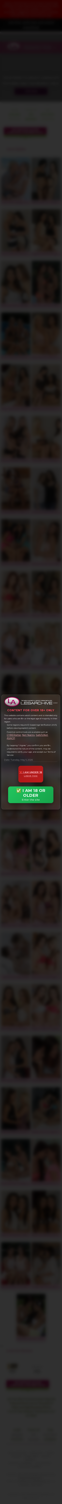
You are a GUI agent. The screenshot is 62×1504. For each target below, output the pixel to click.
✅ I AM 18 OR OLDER (30, 794)
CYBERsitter (14, 735)
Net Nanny (28, 735)
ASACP (11, 738)
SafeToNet (42, 735)
